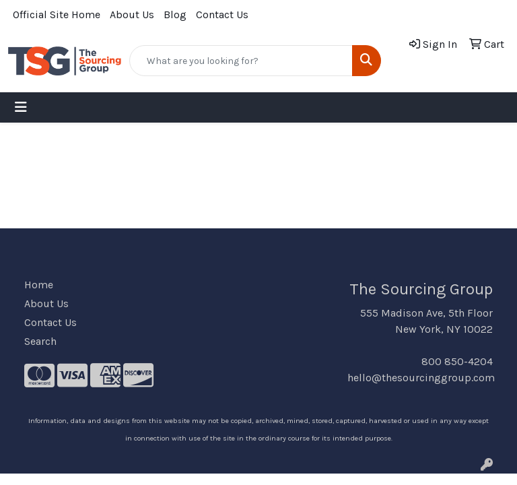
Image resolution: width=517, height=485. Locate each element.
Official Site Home (56, 14)
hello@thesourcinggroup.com (421, 377)
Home (38, 284)
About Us (132, 14)
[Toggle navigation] (21, 107)
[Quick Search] (241, 60)
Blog (175, 14)
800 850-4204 (457, 361)
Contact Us (222, 14)
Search (40, 341)
